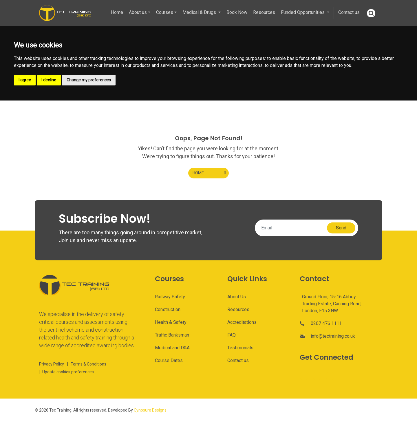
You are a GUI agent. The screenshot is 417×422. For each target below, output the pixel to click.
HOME (198, 173)
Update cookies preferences (68, 372)
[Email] (292, 227)
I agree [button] (25, 80)
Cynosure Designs (150, 410)
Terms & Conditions (88, 364)
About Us (236, 296)
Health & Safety (170, 322)
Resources (264, 12)
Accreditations (242, 322)
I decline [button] (48, 80)
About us (138, 12)
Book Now (236, 12)
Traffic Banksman (172, 335)
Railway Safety (170, 296)
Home (117, 12)
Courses (164, 12)
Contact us (349, 12)
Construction (167, 309)
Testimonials (240, 347)
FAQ (231, 335)
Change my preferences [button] (89, 80)
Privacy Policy (51, 364)
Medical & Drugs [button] (199, 12)
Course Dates (169, 360)
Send (341, 228)
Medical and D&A (172, 347)
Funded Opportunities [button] (303, 12)
